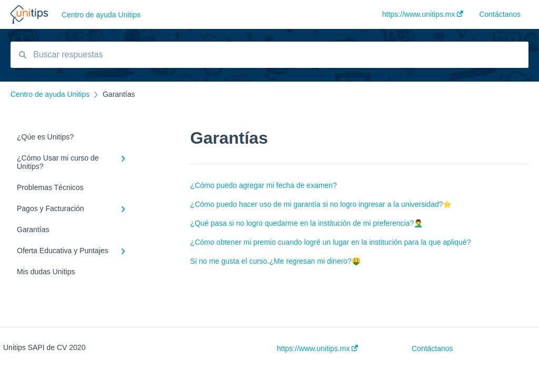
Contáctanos (432, 348)
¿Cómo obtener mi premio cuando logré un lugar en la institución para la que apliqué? (330, 242)
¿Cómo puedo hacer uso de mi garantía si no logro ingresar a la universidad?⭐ (321, 204)
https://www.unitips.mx (317, 348)
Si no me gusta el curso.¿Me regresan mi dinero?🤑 (275, 261)
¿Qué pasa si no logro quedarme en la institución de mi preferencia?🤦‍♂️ (306, 223)
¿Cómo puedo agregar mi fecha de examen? (263, 185)
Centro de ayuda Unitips (101, 15)
